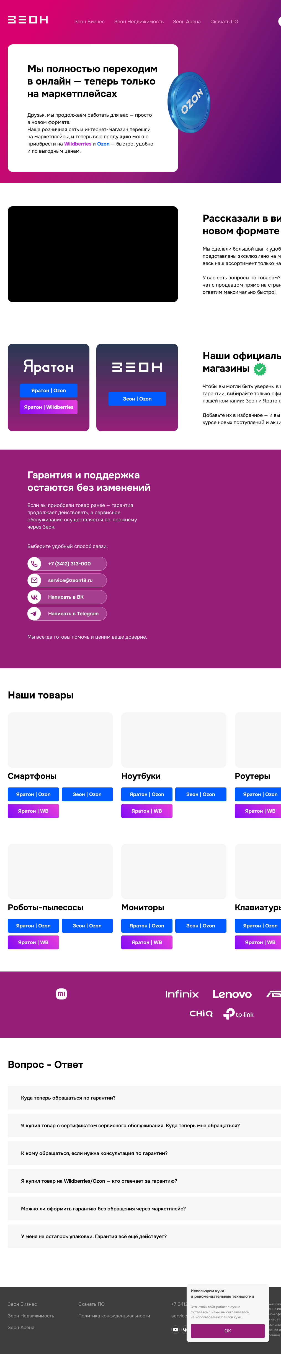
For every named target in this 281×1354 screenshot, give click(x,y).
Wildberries (77, 144)
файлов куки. (231, 1317)
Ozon (103, 144)
